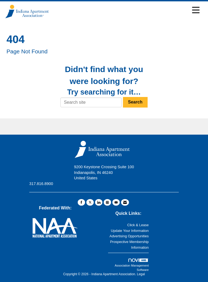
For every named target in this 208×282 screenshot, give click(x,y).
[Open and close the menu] (126, 10)
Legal (141, 274)
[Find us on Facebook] (81, 202)
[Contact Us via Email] (125, 202)
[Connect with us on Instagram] (107, 202)
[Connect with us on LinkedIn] (98, 202)
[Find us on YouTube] (116, 202)
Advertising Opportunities (129, 236)
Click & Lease (138, 225)
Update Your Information (130, 231)
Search (135, 102)
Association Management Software (132, 264)
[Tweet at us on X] (90, 202)
